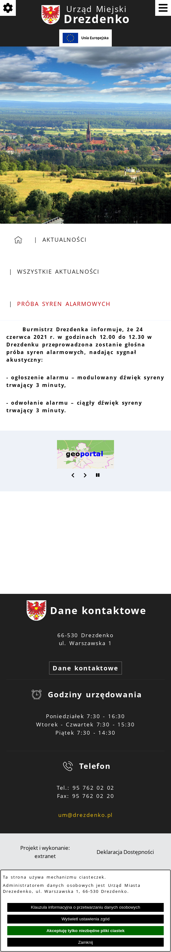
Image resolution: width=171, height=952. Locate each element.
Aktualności (64, 239)
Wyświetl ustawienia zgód (85, 919)
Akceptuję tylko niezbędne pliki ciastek (86, 930)
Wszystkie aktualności (58, 271)
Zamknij (85, 942)
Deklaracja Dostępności (125, 852)
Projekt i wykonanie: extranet (45, 852)
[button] (73, 475)
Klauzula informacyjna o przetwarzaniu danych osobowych (85, 907)
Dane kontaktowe (85, 668)
